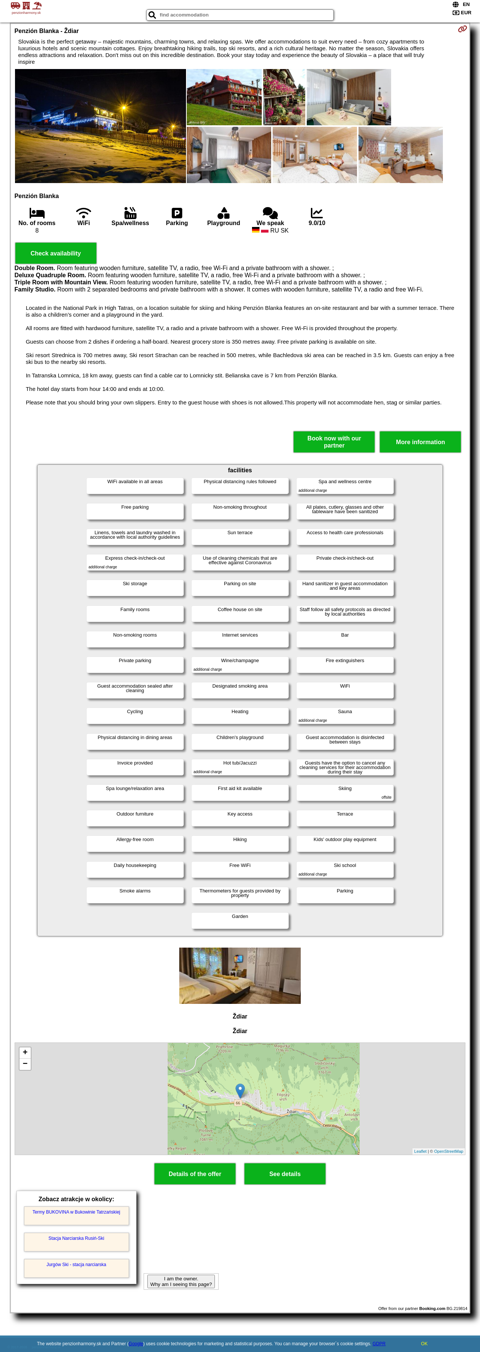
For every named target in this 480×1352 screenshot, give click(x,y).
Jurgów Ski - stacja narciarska (76, 1264)
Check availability (55, 253)
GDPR (379, 1343)
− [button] (24, 1064)
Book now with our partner (334, 442)
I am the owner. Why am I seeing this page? (181, 1281)
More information (420, 442)
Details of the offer (195, 1174)
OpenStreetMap (449, 1151)
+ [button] (24, 1053)
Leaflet (420, 1151)
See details (285, 1174)
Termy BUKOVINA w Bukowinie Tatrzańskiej (76, 1212)
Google (136, 1343)
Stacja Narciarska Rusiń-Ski (76, 1238)
